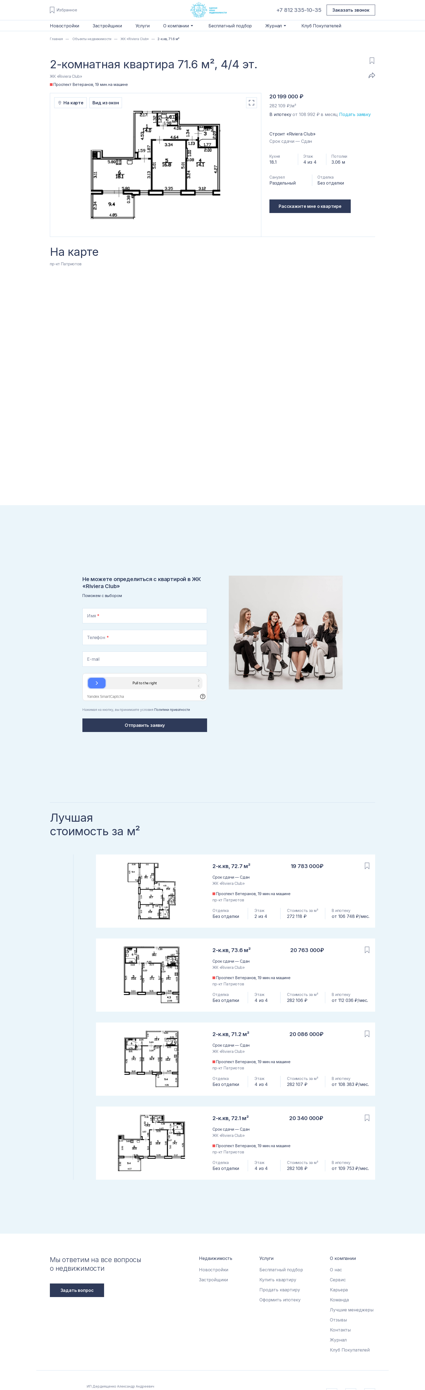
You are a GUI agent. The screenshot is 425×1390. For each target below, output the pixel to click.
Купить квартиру (277, 1279)
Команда (339, 1299)
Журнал (338, 1340)
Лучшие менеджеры (351, 1309)
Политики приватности (172, 710)
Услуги (143, 25)
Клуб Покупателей (321, 25)
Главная (56, 39)
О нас (336, 1269)
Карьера (339, 1289)
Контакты (340, 1330)
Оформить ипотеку (279, 1299)
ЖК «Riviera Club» (134, 39)
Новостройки (64, 25)
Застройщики (107, 25)
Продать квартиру (279, 1289)
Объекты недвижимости (91, 39)
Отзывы (338, 1320)
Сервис (338, 1279)
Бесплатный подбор (230, 25)
